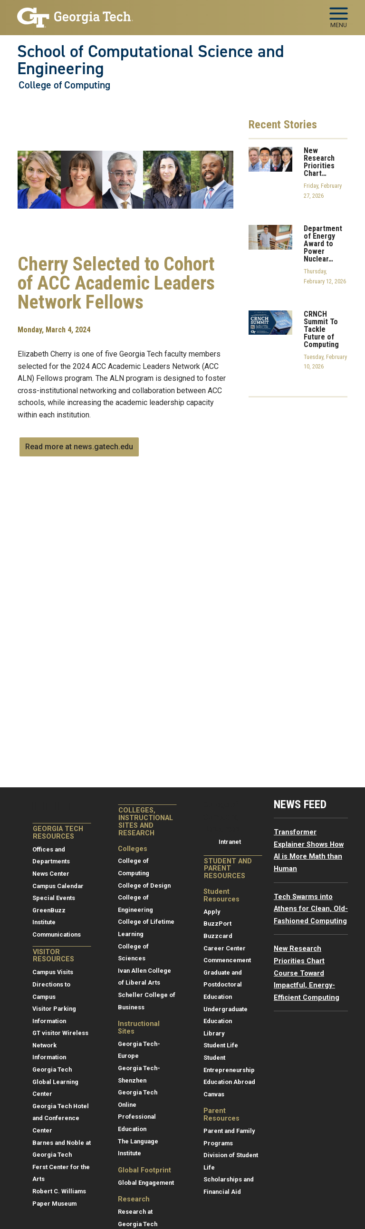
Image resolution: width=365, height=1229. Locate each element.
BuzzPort (217, 923)
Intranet (230, 841)
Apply (211, 911)
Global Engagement (146, 1182)
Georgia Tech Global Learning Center (55, 1081)
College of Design (144, 885)
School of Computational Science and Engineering (150, 60)
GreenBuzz (49, 910)
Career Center (224, 948)
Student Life (220, 1045)
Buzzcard (217, 935)
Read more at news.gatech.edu (79, 446)
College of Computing (64, 85)
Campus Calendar (58, 886)
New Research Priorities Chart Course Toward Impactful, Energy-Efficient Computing (306, 973)
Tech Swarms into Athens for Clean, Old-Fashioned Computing (311, 909)
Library (213, 1033)
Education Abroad (229, 1081)
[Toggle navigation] (338, 14)
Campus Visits (52, 972)
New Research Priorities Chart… (319, 162)
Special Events (53, 897)
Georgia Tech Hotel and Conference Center (60, 1118)
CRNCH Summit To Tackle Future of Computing (321, 329)
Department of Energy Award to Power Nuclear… (323, 244)
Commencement (227, 960)
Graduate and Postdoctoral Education (222, 984)
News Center (50, 873)
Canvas (213, 1094)
